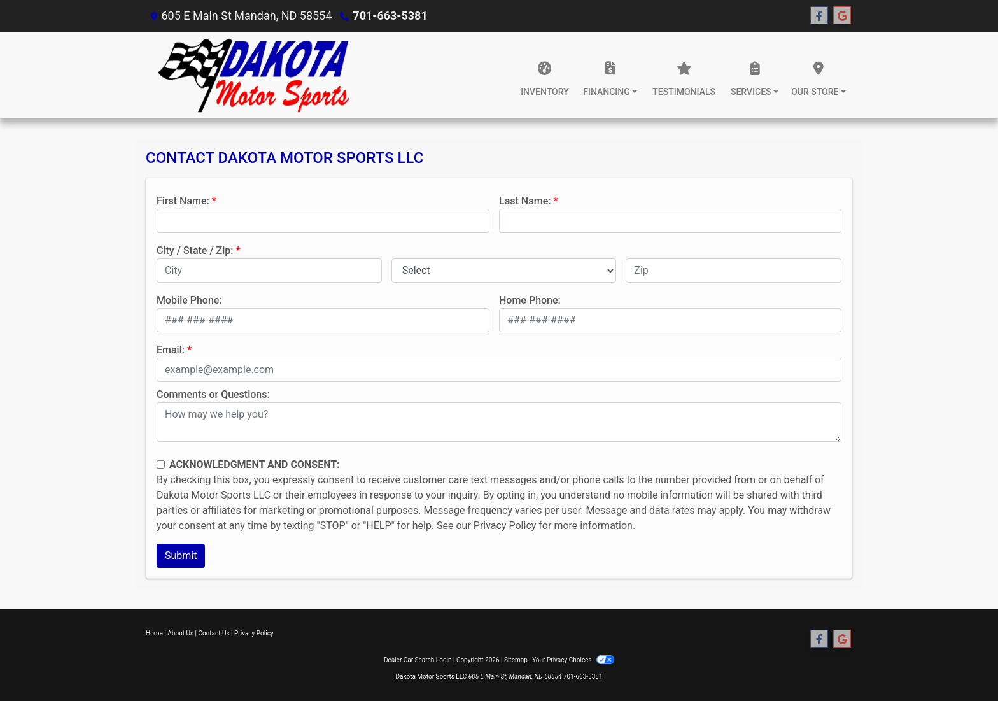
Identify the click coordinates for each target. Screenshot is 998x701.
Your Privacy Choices (573, 659)
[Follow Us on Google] (842, 15)
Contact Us (214, 633)
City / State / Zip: (195, 250)
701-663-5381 (390, 15)
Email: (171, 350)
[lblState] (504, 270)
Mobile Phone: (189, 300)
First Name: (183, 201)
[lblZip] (733, 270)
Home (154, 633)
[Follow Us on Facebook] (819, 15)
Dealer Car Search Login (418, 659)
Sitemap (516, 659)
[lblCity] (269, 270)
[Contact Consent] (161, 464)
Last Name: (525, 201)
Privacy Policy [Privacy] (254, 633)
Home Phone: (530, 300)
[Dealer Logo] (253, 75)
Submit (181, 555)
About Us (180, 633)
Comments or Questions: (213, 394)
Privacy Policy (505, 526)
